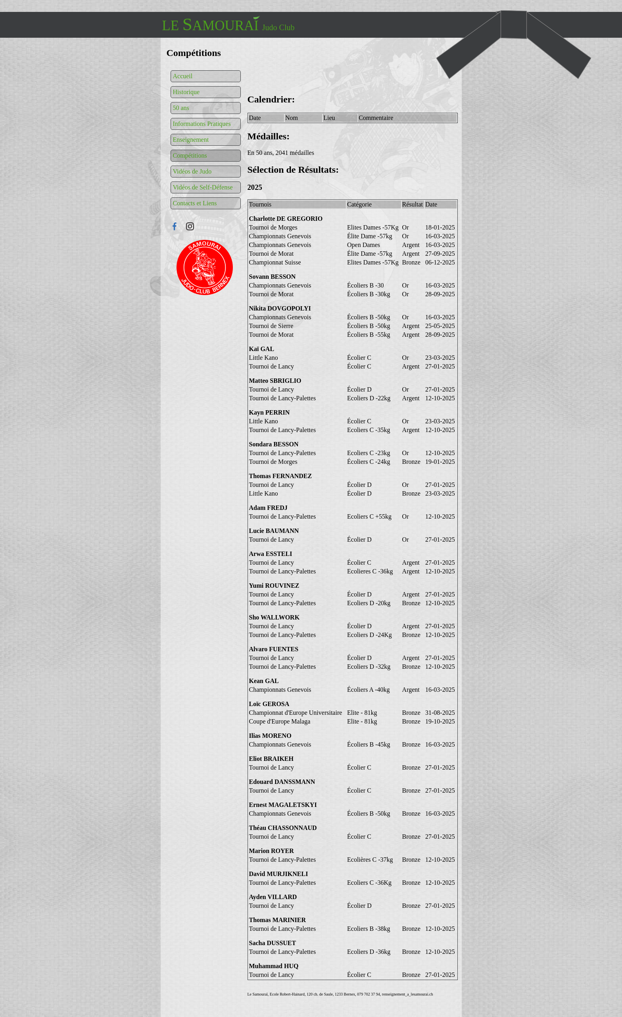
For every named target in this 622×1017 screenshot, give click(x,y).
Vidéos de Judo (192, 171)
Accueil (183, 76)
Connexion (205, 267)
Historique (186, 92)
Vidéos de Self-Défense (203, 187)
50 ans (181, 107)
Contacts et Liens (195, 203)
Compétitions (190, 155)
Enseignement (191, 139)
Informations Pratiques (202, 123)
